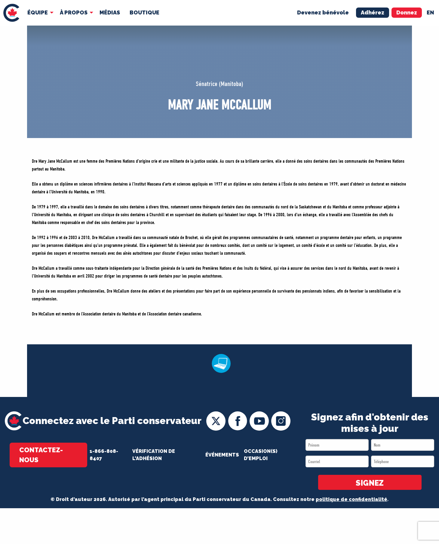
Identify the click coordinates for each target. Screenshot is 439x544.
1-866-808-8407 (104, 454)
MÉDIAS (110, 12)
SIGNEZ (370, 482)
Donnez (406, 12)
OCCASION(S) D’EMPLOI (261, 454)
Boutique (144, 12)
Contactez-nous (41, 455)
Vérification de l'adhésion (153, 454)
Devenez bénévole (323, 12)
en (430, 12)
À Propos (73, 12)
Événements (222, 455)
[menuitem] (11, 13)
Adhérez (372, 12)
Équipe (37, 12)
